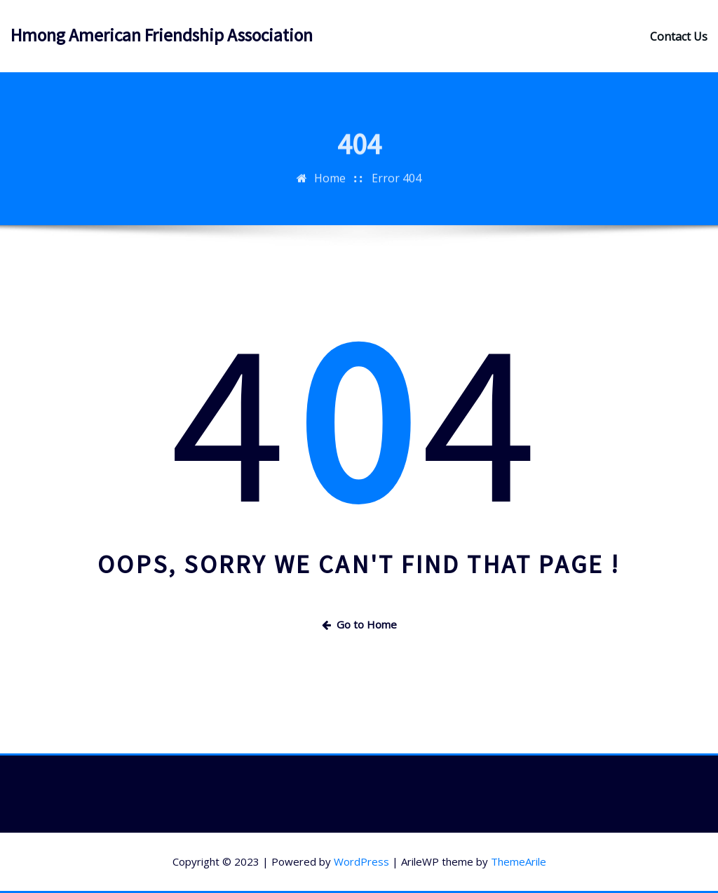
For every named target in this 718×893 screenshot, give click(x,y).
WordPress (361, 861)
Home (330, 186)
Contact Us (678, 36)
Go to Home (359, 624)
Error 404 (396, 186)
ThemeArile (518, 861)
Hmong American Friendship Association (162, 35)
